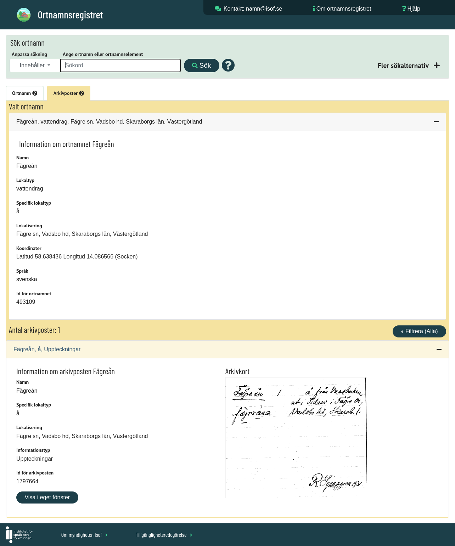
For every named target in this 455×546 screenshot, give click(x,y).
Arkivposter (69, 93)
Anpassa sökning (29, 54)
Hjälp (413, 9)
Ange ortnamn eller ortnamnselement (103, 54)
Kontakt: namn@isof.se (253, 9)
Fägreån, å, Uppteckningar (46, 349)
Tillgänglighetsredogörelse (164, 534)
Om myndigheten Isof (84, 534)
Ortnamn (24, 93)
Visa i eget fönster (47, 497)
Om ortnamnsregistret (343, 9)
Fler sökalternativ (404, 65)
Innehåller (33, 65)
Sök (201, 65)
